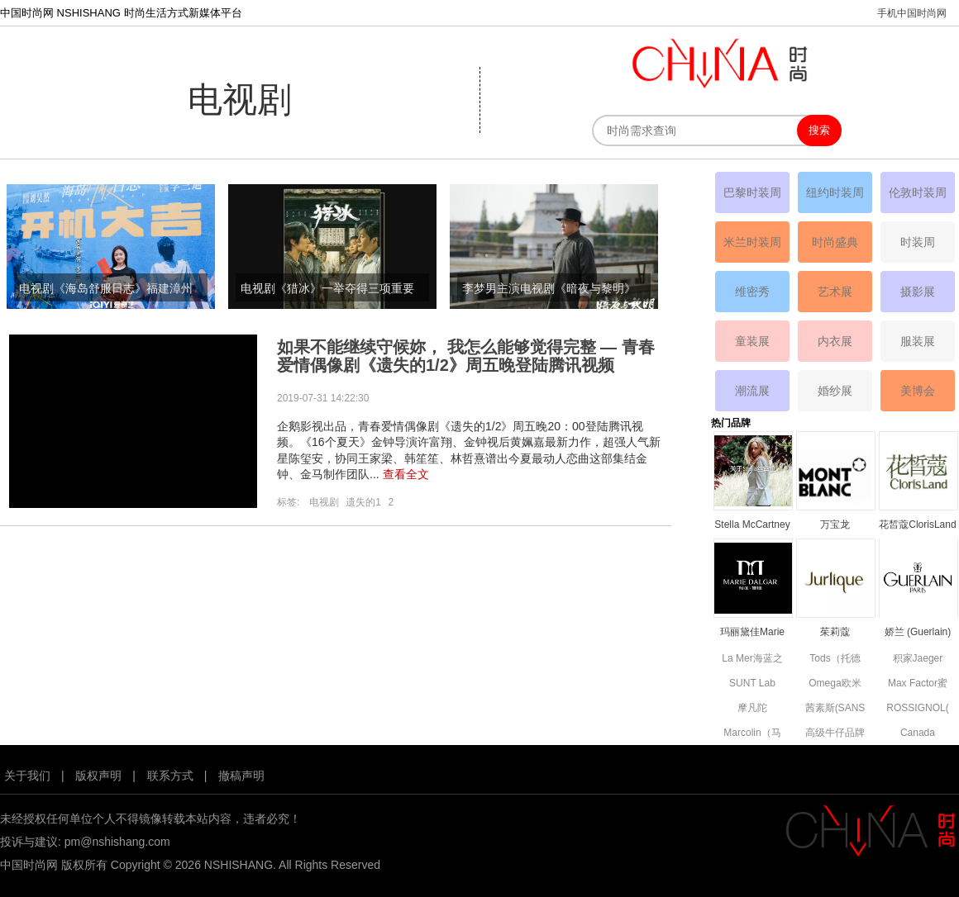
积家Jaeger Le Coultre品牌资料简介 (917, 660)
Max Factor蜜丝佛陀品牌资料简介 (917, 684)
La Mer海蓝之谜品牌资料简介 (752, 660)
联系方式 (170, 775)
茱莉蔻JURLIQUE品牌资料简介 (834, 633)
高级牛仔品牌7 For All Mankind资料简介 (835, 734)
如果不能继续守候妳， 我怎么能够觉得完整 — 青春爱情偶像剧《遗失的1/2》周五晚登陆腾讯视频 (466, 356)
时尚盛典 (835, 242)
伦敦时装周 (918, 192)
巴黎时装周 (752, 192)
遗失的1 (363, 502)
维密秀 (752, 291)
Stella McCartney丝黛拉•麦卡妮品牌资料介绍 (752, 526)
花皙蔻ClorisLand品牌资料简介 (917, 526)
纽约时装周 (835, 192)
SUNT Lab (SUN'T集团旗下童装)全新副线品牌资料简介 (753, 684)
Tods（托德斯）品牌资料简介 (835, 660)
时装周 (917, 242)
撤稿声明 (241, 775)
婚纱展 (835, 390)
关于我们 (27, 775)
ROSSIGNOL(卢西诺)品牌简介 (917, 709)
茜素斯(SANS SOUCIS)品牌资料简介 (835, 709)
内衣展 (835, 341)
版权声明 (98, 775)
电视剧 (324, 502)
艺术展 (835, 291)
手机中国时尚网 (912, 13)
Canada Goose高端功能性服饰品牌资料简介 (917, 734)
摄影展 (917, 291)
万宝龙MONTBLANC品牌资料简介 (835, 526)
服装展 (917, 341)
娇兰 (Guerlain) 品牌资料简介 (918, 633)
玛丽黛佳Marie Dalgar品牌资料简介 (752, 633)
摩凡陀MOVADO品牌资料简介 (752, 709)
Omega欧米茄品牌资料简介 (835, 684)
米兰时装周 (752, 242)
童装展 (752, 341)
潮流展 (752, 390)
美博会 (917, 390)
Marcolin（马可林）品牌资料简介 (752, 734)
